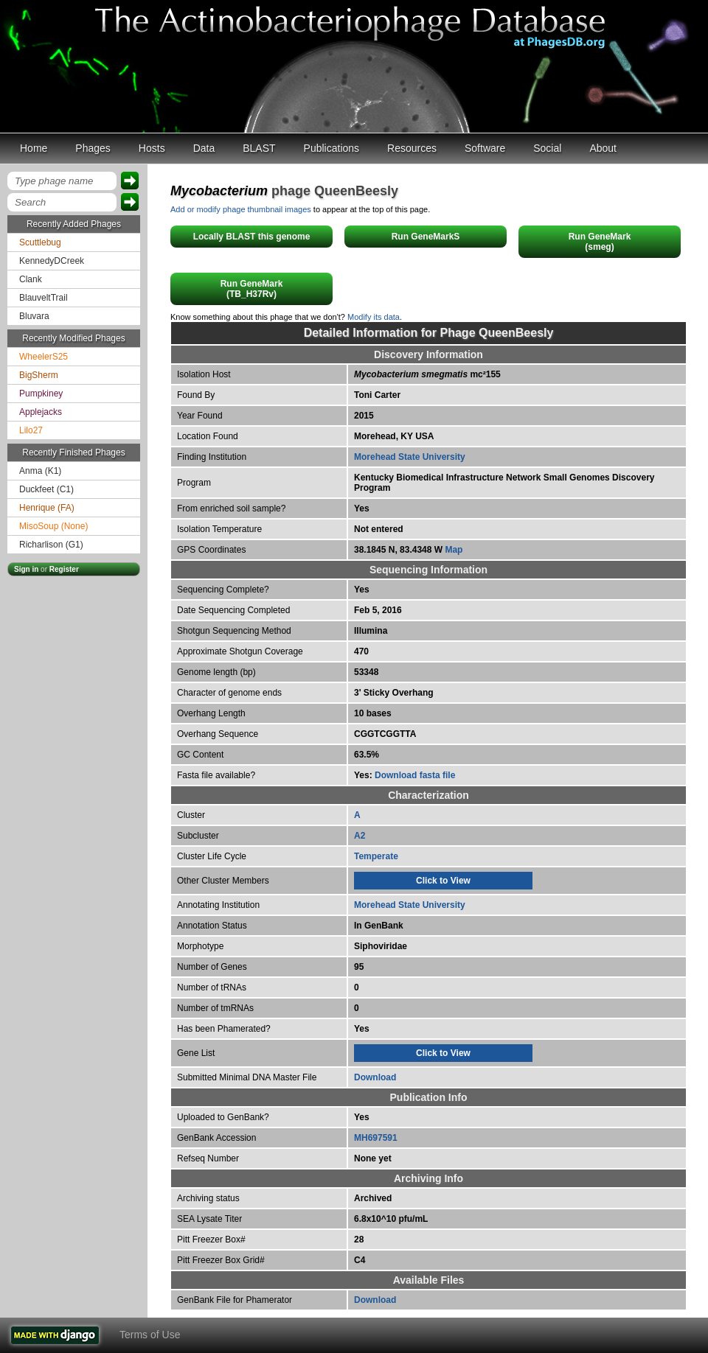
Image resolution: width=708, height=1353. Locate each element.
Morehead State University (409, 457)
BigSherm (38, 375)
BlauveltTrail (43, 298)
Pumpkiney (41, 393)
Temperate (376, 856)
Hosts (152, 148)
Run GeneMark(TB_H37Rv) (252, 289)
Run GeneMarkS (426, 236)
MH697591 (376, 1138)
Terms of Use (149, 1334)
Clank (30, 279)
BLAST (259, 148)
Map (453, 550)
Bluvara (34, 316)
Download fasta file (415, 775)
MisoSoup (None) (53, 526)
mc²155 (427, 374)
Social (547, 148)
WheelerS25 (43, 357)
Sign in (26, 569)
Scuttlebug (40, 242)
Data (204, 148)
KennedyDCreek (51, 261)
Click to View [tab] (443, 880)
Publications (332, 148)
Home (33, 148)
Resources (412, 148)
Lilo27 (31, 430)
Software (485, 148)
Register (64, 569)
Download (375, 1077)
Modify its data (373, 316)
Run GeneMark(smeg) (600, 241)
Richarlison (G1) (51, 544)
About (603, 148)
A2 (359, 836)
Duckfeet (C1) (46, 489)
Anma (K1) (40, 471)
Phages (92, 148)
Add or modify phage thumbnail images (240, 209)
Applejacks (40, 412)
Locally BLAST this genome (251, 236)
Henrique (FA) (46, 508)
